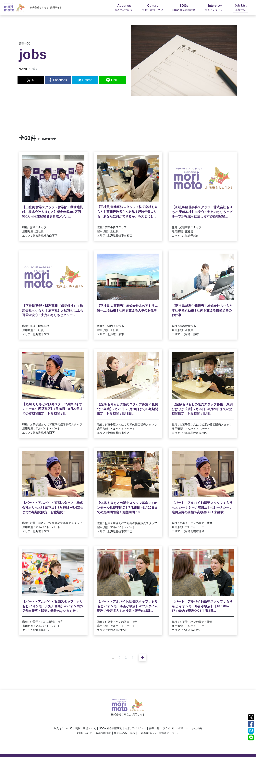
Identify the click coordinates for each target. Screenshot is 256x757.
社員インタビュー (135, 728)
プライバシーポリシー (175, 728)
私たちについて (63, 728)
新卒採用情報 (103, 733)
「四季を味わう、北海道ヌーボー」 (158, 733)
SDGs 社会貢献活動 (110, 728)
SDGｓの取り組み (124, 733)
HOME (23, 68)
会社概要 (197, 728)
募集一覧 (154, 728)
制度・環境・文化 (85, 728)
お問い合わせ (84, 733)
